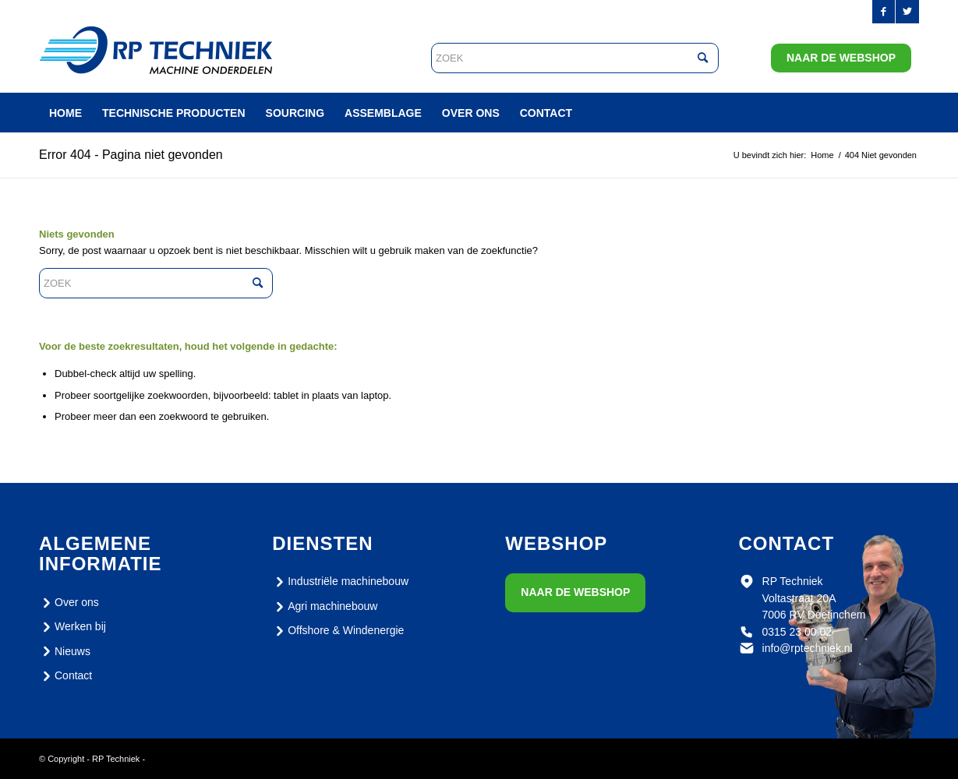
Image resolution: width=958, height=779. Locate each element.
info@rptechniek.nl (807, 648)
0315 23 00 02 (797, 632)
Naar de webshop (841, 57)
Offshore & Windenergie (338, 631)
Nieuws (64, 651)
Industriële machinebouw (340, 582)
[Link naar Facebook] (883, 11)
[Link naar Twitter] (907, 11)
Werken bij (72, 627)
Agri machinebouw (324, 607)
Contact (65, 676)
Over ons (69, 603)
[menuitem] (65, 112)
